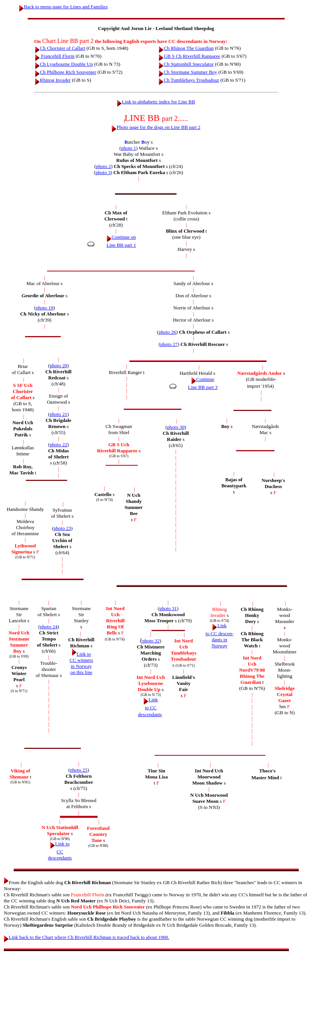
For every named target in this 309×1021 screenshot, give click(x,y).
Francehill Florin (54, 56)
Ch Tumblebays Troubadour (189, 80)
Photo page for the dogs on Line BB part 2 (156, 127)
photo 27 (169, 344)
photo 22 (58, 444)
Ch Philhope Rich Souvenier (65, 72)
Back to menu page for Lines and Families (63, 7)
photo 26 (167, 332)
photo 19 (44, 308)
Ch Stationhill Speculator (186, 64)
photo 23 (62, 528)
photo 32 (151, 641)
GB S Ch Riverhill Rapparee (189, 56)
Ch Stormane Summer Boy (188, 72)
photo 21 (58, 414)
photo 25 (78, 770)
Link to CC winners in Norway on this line (81, 663)
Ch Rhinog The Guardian (186, 48)
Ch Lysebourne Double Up (64, 64)
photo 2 (103, 166)
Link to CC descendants (150, 707)
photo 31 (168, 608)
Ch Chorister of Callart (60, 48)
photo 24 (48, 626)
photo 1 (128, 148)
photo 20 (58, 365)
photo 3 (103, 172)
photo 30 (175, 427)
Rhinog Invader (53, 80)
